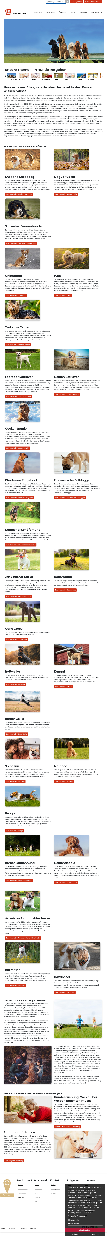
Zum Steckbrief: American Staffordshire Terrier (23, 938)
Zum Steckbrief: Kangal (63, 687)
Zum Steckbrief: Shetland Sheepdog (19, 194)
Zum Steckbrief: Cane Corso (16, 639)
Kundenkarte (38, 1189)
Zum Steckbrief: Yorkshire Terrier (18, 345)
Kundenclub (38, 1193)
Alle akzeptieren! (85, 1230)
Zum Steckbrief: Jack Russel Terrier (18, 596)
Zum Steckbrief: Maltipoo (64, 781)
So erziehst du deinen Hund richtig (67, 1127)
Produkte (20, 1185)
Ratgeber (83, 12)
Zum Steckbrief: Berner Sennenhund (19, 880)
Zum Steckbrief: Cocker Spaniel (17, 448)
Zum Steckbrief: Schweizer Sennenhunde (21, 244)
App (36, 1201)
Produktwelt (38, 12)
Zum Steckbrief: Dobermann (65, 590)
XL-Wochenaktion (22, 1189)
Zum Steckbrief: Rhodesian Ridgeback (19, 498)
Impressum (12, 1228)
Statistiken (73, 1223)
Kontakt (73, 12)
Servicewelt (51, 12)
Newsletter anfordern (93, 2)
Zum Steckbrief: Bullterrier (15, 985)
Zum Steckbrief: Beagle (14, 831)
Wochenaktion (22, 1193)
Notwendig (73, 1220)
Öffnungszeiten (76, 2)
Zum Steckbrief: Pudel (63, 295)
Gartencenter (96, 12)
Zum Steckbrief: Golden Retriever (67, 394)
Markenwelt (21, 1197)
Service (37, 1185)
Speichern (75, 1234)
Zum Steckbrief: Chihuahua (16, 295)
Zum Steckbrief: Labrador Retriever (18, 396)
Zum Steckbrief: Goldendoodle (66, 882)
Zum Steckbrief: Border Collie (16, 734)
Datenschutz (22, 1228)
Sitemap (33, 1228)
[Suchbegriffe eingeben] (56, 1)
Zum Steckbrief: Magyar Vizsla (66, 194)
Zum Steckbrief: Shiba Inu (15, 781)
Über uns (62, 12)
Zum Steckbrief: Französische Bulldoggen (70, 498)
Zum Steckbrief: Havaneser (65, 992)
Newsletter (37, 1197)
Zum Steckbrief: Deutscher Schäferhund (21, 545)
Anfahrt (53, 1193)
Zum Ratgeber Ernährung (14, 1161)
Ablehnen (95, 1234)
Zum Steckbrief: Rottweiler (15, 684)
